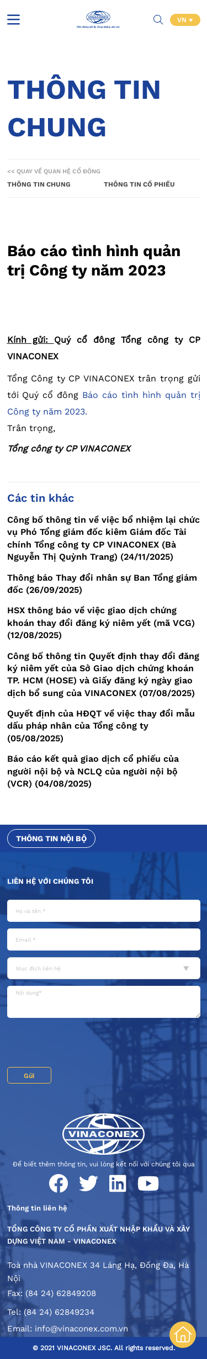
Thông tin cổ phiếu (139, 184)
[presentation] (91, 1042)
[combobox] (103, 968)
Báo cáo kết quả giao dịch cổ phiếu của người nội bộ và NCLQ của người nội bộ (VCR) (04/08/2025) (93, 771)
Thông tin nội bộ (51, 838)
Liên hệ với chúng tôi (50, 881)
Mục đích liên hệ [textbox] (38, 968)
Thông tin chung (39, 184)
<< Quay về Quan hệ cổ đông (53, 171)
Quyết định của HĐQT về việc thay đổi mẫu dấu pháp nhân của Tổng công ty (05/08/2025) (101, 726)
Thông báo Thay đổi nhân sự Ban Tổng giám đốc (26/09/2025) (102, 583)
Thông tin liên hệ (37, 1208)
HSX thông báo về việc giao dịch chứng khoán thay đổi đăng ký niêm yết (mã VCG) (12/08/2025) (101, 622)
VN (183, 20)
